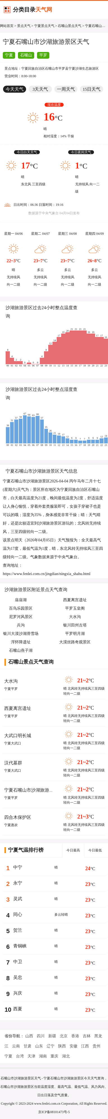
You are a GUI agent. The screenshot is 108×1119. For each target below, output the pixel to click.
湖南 (43, 1056)
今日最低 (95, 850)
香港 (75, 1036)
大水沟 (11, 681)
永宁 (17, 883)
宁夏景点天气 (44, 26)
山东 (39, 1046)
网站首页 (6, 26)
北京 (64, 1036)
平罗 (43, 55)
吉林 (87, 1036)
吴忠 (17, 977)
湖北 (66, 1056)
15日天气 (92, 89)
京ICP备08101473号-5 (54, 1112)
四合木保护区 (17, 817)
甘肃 (27, 1046)
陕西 (62, 1046)
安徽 (73, 1046)
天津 (31, 1056)
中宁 (17, 867)
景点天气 (24, 26)
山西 (29, 1036)
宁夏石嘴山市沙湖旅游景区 (31, 790)
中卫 (17, 961)
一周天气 (66, 89)
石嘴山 (26, 55)
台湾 (20, 1056)
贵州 (96, 1046)
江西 (85, 1046)
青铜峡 (20, 945)
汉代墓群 (13, 762)
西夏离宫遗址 (17, 708)
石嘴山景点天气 (69, 26)
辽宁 (50, 1046)
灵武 (17, 898)
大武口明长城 (17, 735)
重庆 (54, 1056)
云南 (16, 1046)
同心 (17, 914)
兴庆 (17, 993)
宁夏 (9, 55)
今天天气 (15, 89)
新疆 (52, 1036)
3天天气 (40, 89)
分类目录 (32, 9)
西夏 (17, 1008)
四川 (41, 1036)
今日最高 (73, 850)
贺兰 (17, 930)
